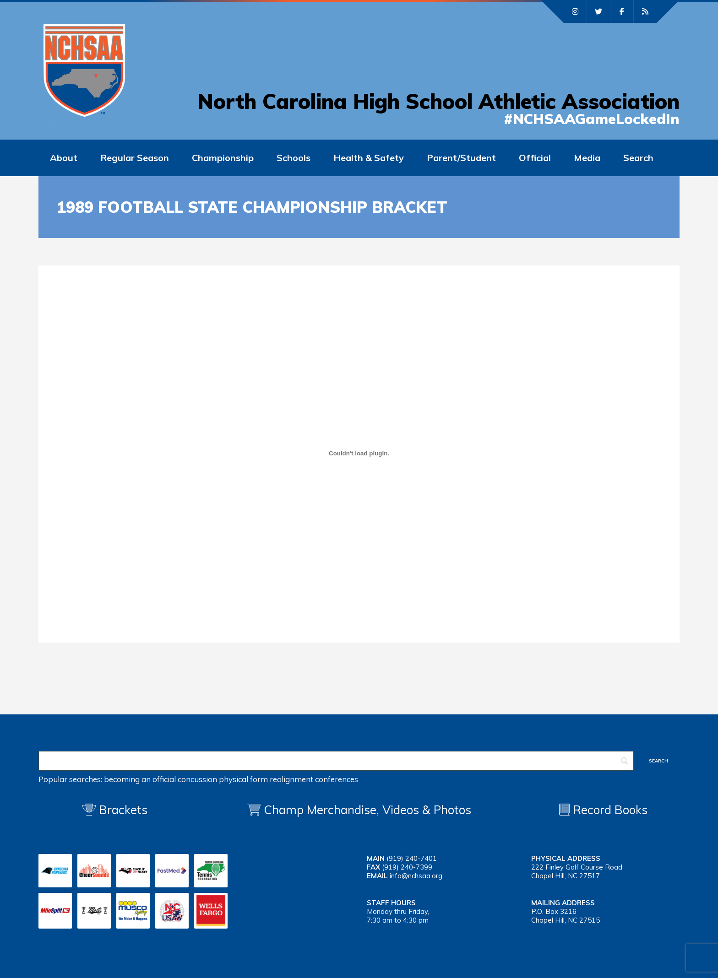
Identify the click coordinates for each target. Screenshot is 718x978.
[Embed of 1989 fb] (359, 453)
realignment (291, 779)
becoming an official (140, 779)
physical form (243, 779)
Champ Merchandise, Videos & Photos (367, 809)
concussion (197, 779)
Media (587, 157)
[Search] (336, 761)
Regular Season (134, 157)
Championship (223, 157)
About (63, 157)
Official (535, 157)
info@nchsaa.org (416, 875)
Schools (293, 157)
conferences (336, 779)
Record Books (603, 809)
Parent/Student (461, 157)
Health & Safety (368, 157)
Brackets (114, 809)
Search (638, 157)
